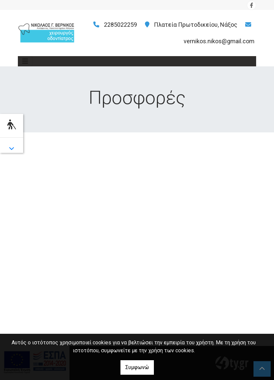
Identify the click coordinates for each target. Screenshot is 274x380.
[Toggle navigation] (25, 61)
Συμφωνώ (137, 367)
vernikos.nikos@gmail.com (219, 41)
